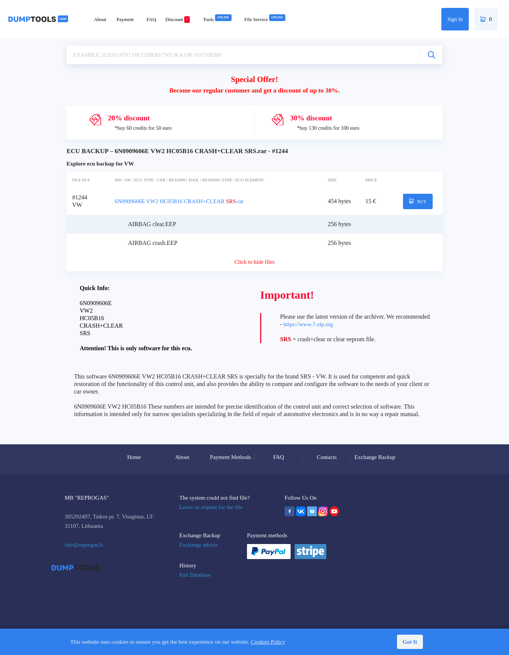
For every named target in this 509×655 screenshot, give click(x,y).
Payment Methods (230, 457)
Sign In (455, 19)
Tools (217, 19)
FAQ (151, 19)
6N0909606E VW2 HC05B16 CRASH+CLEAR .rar (179, 201)
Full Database (195, 575)
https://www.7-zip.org (308, 324)
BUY (418, 201)
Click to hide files (254, 262)
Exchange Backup (374, 457)
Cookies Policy (268, 642)
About (100, 19)
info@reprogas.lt (84, 545)
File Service (264, 19)
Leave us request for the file (210, 507)
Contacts (327, 457)
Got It (410, 642)
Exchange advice (198, 545)
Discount (177, 19)
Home (134, 457)
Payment (125, 19)
